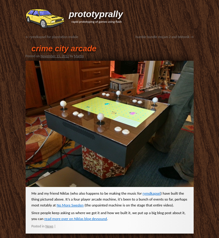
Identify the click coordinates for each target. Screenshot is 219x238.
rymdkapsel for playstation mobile (52, 37)
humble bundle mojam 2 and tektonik (165, 37)
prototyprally (96, 14)
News (49, 226)
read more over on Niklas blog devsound (75, 218)
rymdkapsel (152, 193)
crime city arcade (64, 48)
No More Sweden (70, 205)
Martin (79, 56)
